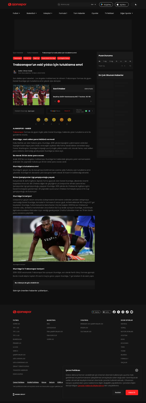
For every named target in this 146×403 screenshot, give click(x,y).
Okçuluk (124, 364)
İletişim (52, 384)
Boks (123, 341)
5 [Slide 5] (87, 103)
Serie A (15, 353)
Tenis (123, 349)
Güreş (123, 329)
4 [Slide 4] (80, 103)
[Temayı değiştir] (129, 5)
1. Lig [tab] (104, 63)
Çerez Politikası (18, 384)
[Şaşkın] (69, 123)
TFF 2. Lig (16, 333)
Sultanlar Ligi (86, 333)
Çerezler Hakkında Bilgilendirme (91, 385)
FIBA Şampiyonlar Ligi (55, 333)
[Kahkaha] (46, 123)
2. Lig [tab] (111, 63)
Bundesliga (17, 341)
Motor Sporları (127, 333)
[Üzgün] (54, 123)
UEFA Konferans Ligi (20, 364)
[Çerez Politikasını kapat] (136, 370)
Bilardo (124, 356)
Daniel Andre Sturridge (48, 60)
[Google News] (60, 113)
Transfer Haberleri (20, 372)
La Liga (15, 349)
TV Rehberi (109, 15)
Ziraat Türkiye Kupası (21, 368)
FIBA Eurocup (52, 337)
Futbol (16, 15)
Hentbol (124, 326)
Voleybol (47, 15)
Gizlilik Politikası (33, 384)
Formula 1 (63, 15)
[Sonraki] (91, 103)
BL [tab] (130, 63)
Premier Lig (27, 60)
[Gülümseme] (38, 123)
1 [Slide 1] (58, 103)
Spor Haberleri (18, 54)
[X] (92, 113)
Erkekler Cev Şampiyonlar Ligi (92, 326)
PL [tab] (116, 63)
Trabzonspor (17, 60)
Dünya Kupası (18, 376)
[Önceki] (55, 103)
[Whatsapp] (86, 113)
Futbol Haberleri (32, 54)
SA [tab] (126, 63)
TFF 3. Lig (16, 337)
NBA (48, 326)
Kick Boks (124, 345)
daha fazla (89, 90)
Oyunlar (95, 15)
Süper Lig (36, 60)
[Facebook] (89, 113)
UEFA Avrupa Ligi (19, 360)
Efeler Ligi (84, 329)
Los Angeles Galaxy (63, 60)
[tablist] (115, 63)
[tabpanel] (115, 67)
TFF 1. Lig (16, 329)
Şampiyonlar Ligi (19, 356)
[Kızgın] (62, 123)
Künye (44, 384)
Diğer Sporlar (126, 15)
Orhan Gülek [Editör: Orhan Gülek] (27, 72)
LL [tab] (121, 63)
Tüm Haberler (79, 15)
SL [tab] (99, 63)
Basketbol (32, 15)
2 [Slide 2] (65, 103)
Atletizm (124, 337)
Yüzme (123, 353)
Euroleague (51, 329)
